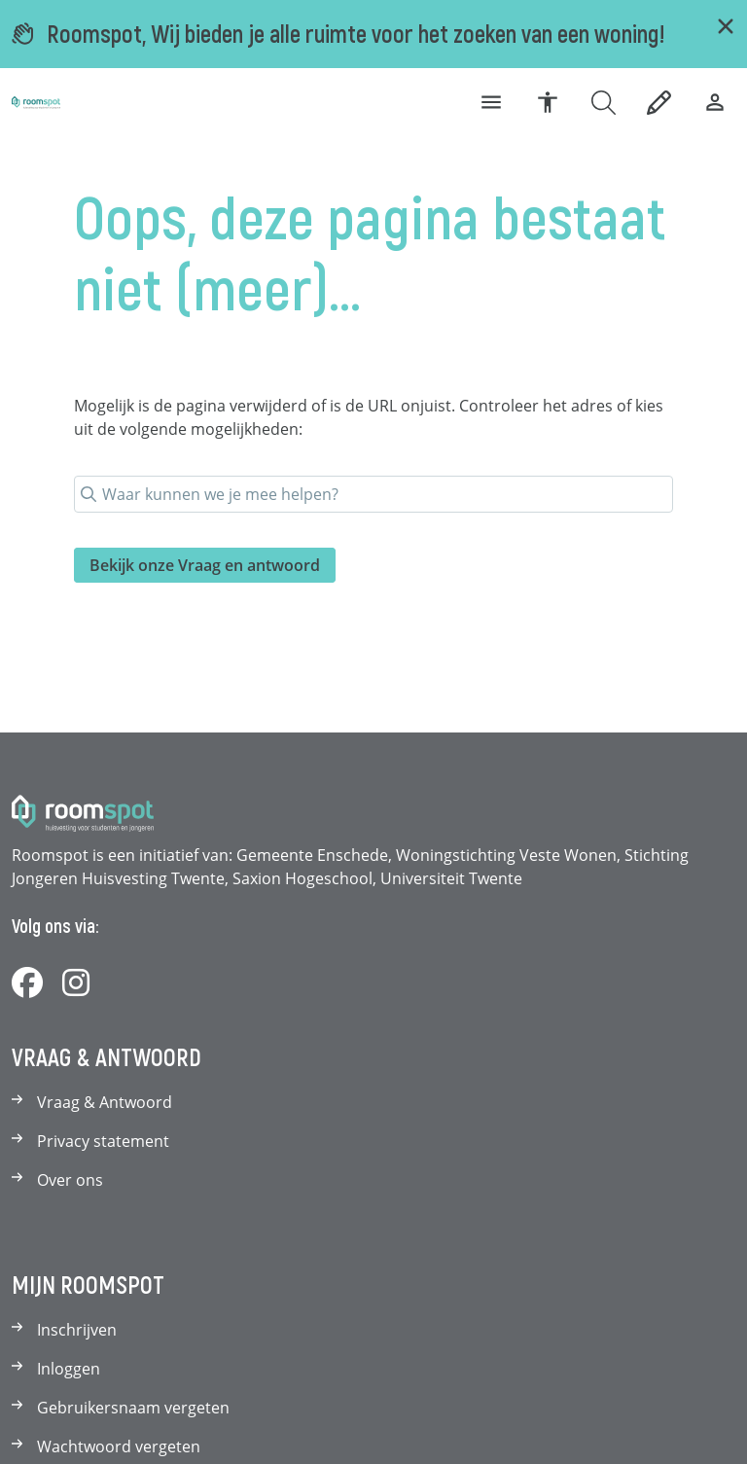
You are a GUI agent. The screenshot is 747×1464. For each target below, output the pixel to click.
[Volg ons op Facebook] (27, 983)
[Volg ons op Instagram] (75, 983)
